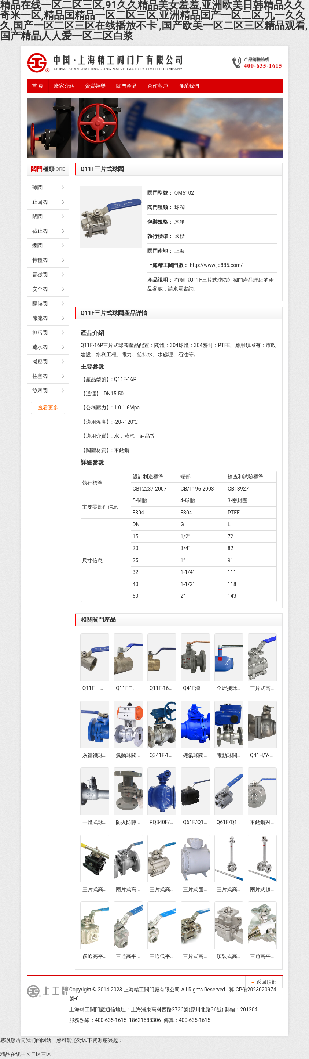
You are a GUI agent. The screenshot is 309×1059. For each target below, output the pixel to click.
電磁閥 (40, 275)
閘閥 (37, 217)
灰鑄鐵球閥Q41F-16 (105, 755)
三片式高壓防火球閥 (105, 889)
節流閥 (40, 318)
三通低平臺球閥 (167, 956)
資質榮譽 (95, 86)
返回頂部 (264, 982)
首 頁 (37, 86)
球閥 (37, 188)
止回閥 (40, 202)
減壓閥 (40, 362)
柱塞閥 (40, 376)
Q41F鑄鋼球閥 (199, 688)
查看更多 (48, 408)
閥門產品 (126, 86)
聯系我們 (189, 86)
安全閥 (40, 289)
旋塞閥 (40, 391)
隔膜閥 (40, 304)
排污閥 (40, 333)
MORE (58, 169)
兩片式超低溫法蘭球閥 (275, 889)
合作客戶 (157, 86)
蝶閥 (37, 246)
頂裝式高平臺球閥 (237, 956)
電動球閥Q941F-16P (239, 755)
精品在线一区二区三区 (25, 1054)
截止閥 (40, 231)
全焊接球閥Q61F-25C (241, 688)
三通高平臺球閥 (134, 956)
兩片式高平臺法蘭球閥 (141, 889)
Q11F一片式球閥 (101, 688)
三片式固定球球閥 (203, 889)
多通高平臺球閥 (100, 956)
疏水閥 (40, 347)
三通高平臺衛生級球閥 (275, 956)
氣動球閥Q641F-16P (139, 755)
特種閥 (40, 260)
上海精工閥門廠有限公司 (152, 990)
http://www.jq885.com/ (216, 265)
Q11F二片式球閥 (135, 688)
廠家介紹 (64, 86)
